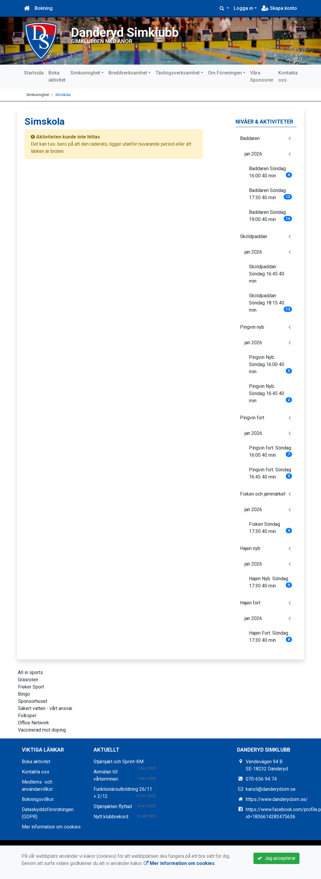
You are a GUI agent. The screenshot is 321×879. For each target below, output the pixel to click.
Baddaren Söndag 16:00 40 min (270, 172)
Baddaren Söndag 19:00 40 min (270, 215)
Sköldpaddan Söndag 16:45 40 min (266, 274)
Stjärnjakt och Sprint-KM (118, 761)
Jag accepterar (276, 858)
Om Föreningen (225, 73)
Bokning (44, 8)
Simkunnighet (85, 73)
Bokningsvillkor (38, 799)
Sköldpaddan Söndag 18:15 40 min (270, 303)
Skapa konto (279, 8)
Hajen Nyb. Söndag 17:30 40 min (270, 582)
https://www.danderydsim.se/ (277, 799)
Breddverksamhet (127, 73)
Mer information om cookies (51, 827)
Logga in (243, 8)
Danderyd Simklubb (126, 32)
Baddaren (250, 138)
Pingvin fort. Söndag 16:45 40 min (270, 473)
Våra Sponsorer (261, 76)
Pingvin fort (252, 418)
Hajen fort (250, 603)
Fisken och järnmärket (262, 494)
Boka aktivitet (56, 76)
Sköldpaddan (253, 236)
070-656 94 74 (261, 779)
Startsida (34, 73)
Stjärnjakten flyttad (113, 806)
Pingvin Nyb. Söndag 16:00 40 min (270, 364)
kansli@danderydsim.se (271, 789)
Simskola (63, 95)
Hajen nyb (250, 548)
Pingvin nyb (252, 327)
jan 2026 (253, 154)
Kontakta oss (288, 76)
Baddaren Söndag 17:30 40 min (270, 194)
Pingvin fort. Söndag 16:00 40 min (270, 451)
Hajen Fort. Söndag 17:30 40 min (270, 636)
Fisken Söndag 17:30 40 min (270, 527)
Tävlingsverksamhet (177, 73)
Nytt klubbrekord (111, 816)
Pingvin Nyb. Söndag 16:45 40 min (270, 393)
